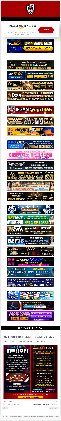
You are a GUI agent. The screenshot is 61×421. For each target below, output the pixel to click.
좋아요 (6, 401)
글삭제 (56, 408)
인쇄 (56, 401)
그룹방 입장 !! (46, 30)
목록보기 (5, 408)
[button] (30, 19)
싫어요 (11, 401)
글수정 (51, 408)
